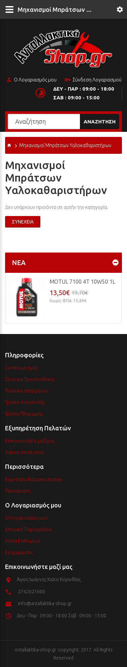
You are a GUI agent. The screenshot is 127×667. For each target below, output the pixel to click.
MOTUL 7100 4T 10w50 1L (82, 282)
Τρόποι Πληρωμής (24, 413)
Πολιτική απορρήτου (26, 391)
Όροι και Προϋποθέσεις (30, 379)
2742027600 (31, 591)
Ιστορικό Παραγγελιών (28, 529)
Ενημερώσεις (19, 552)
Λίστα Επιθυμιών (22, 541)
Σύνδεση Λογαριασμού (93, 80)
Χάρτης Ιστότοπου (24, 452)
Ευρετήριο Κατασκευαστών (34, 479)
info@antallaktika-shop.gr (45, 603)
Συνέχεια (23, 221)
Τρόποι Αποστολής (25, 402)
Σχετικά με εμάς (21, 368)
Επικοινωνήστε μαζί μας (30, 441)
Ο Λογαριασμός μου (31, 80)
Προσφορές (18, 491)
